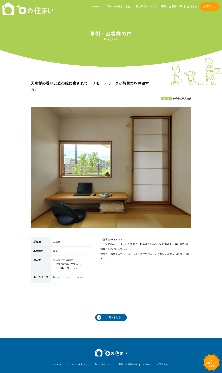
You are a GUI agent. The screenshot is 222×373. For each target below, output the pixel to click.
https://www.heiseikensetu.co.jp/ (71, 277)
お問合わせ (209, 6)
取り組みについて (146, 6)
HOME (96, 6)
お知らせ (192, 6)
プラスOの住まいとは (118, 6)
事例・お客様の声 (171, 6)
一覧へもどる (113, 317)
